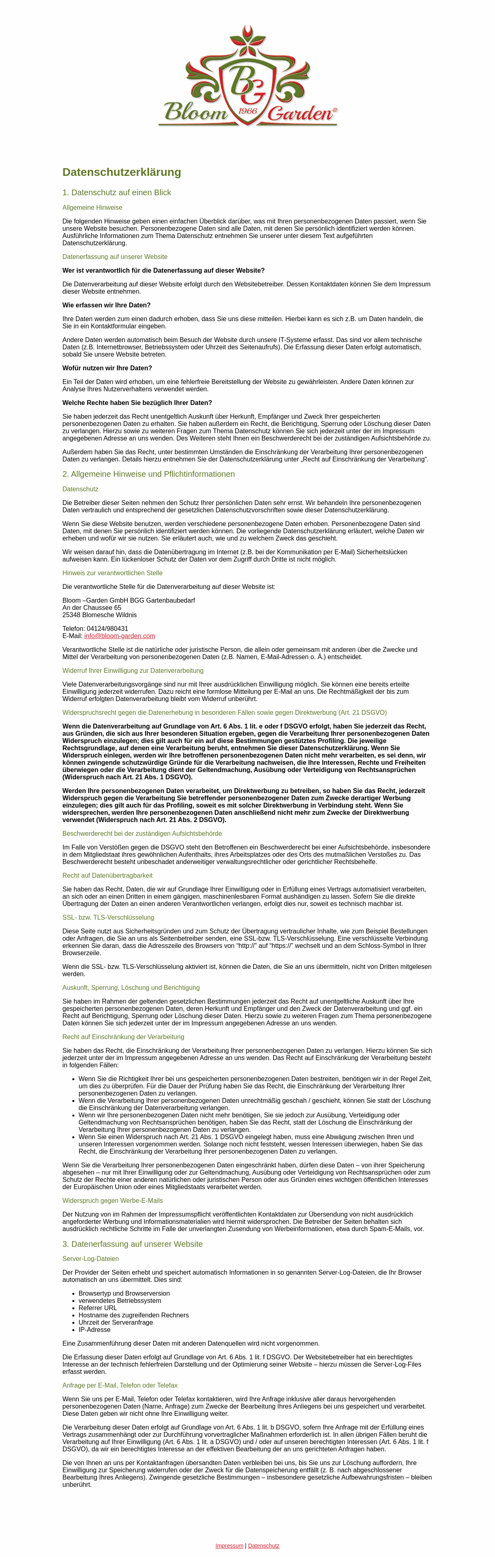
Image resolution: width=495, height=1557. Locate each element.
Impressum (229, 1545)
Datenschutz (264, 1545)
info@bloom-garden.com (119, 635)
